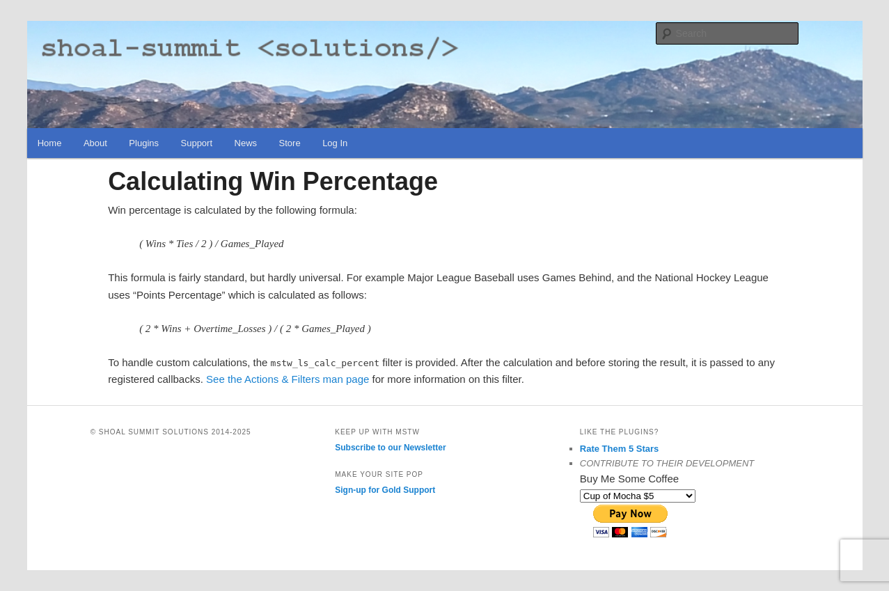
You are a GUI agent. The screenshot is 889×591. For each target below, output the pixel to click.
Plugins (144, 143)
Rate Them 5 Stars (619, 448)
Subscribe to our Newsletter (390, 447)
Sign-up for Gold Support (385, 490)
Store (290, 143)
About (95, 143)
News (246, 143)
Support (197, 143)
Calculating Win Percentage (273, 181)
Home (50, 143)
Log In (334, 143)
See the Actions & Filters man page (287, 379)
